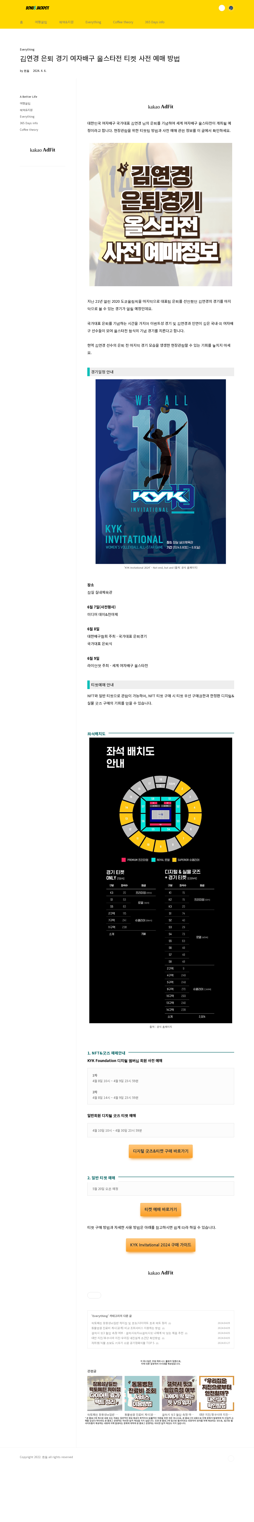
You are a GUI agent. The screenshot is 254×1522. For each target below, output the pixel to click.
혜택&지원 (66, 22)
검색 (222, 8)
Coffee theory (123, 22)
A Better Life (28, 97)
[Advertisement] (160, 742)
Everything (93, 22)
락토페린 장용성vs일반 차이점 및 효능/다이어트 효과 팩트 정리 (129, 1379)
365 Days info (155, 22)
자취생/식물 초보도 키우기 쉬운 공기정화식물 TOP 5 (122, 1399)
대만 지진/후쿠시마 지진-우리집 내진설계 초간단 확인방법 (125, 1394)
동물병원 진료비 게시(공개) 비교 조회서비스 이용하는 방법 (126, 1384)
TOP (231, 1514)
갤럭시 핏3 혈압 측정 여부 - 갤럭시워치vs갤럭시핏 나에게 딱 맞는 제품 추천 (137, 1389)
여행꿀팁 (41, 22)
